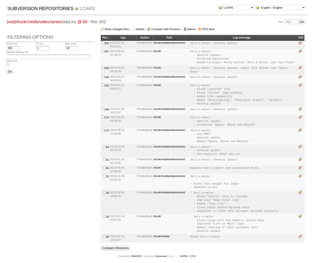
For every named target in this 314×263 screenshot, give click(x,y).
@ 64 (82, 21)
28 (107, 216)
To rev (39, 43)
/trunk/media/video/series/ (169, 42)
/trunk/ (157, 51)
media (32, 21)
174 (106, 117)
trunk (21, 21)
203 (106, 68)
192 (106, 85)
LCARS (87, 8)
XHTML (184, 256)
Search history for (17, 52)
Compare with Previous (165, 29)
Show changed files (116, 29)
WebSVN (136, 256)
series (55, 21)
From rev (11, 43)
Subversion (161, 256)
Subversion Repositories (40, 8)
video (44, 21)
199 (106, 77)
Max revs (70, 43)
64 (107, 147)
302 (106, 43)
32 (107, 176)
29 (107, 192)
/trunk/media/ (161, 236)
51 (107, 159)
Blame (191, 29)
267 (106, 51)
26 (107, 236)
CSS (193, 256)
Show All (11, 60)
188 (106, 109)
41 (107, 168)
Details (140, 29)
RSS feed (208, 29)
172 (106, 130)
